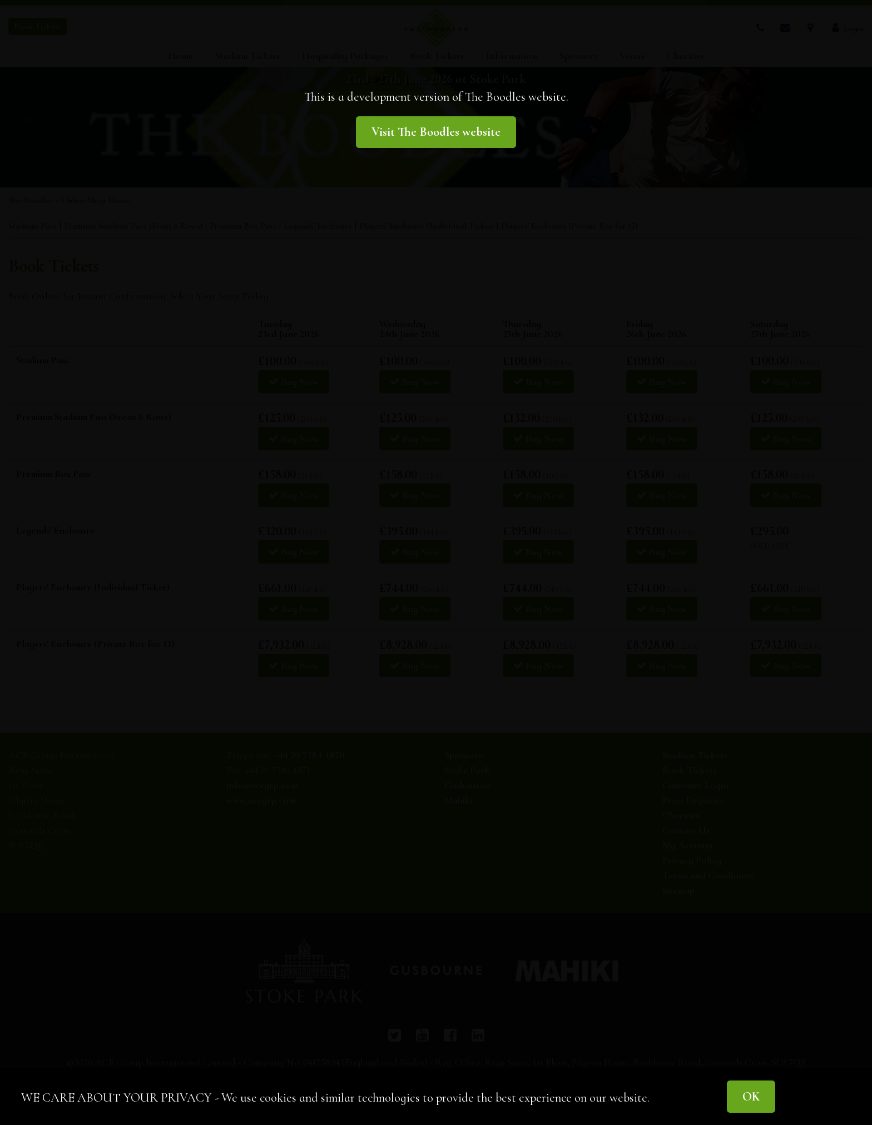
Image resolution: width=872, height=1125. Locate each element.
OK (751, 1096)
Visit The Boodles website (436, 131)
